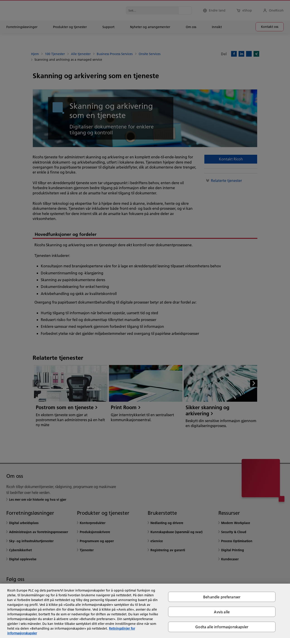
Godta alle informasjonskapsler (221, 626)
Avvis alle (222, 611)
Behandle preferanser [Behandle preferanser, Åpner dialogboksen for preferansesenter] (221, 596)
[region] (145, 611)
